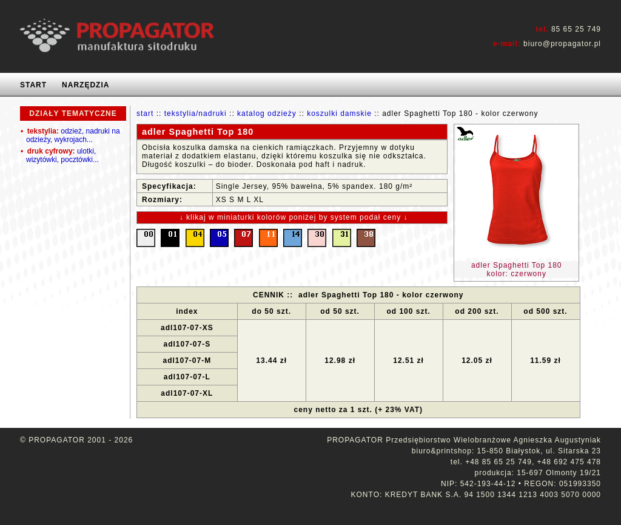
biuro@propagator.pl (562, 43)
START (33, 85)
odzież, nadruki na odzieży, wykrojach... (70, 135)
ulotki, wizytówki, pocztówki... (60, 155)
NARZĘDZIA (85, 85)
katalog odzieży (267, 113)
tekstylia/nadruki (195, 113)
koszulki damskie (339, 113)
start (144, 113)
